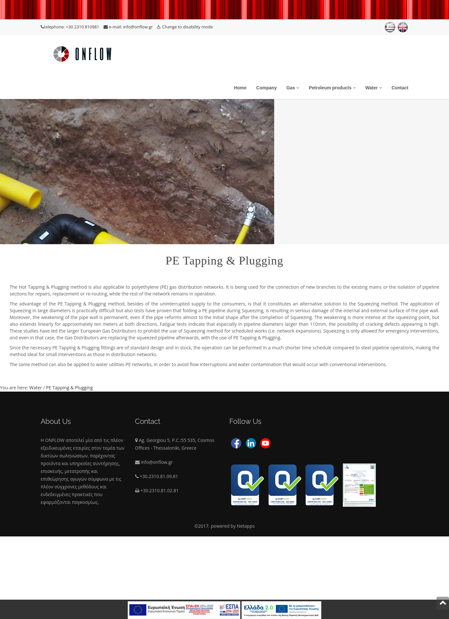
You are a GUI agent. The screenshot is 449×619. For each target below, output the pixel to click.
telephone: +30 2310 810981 (70, 27)
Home (240, 87)
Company (266, 87)
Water (373, 87)
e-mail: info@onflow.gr (129, 27)
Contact (400, 87)
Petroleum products (332, 87)
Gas (292, 87)
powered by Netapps (233, 526)
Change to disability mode (185, 27)
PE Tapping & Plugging (69, 387)
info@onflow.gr (157, 462)
